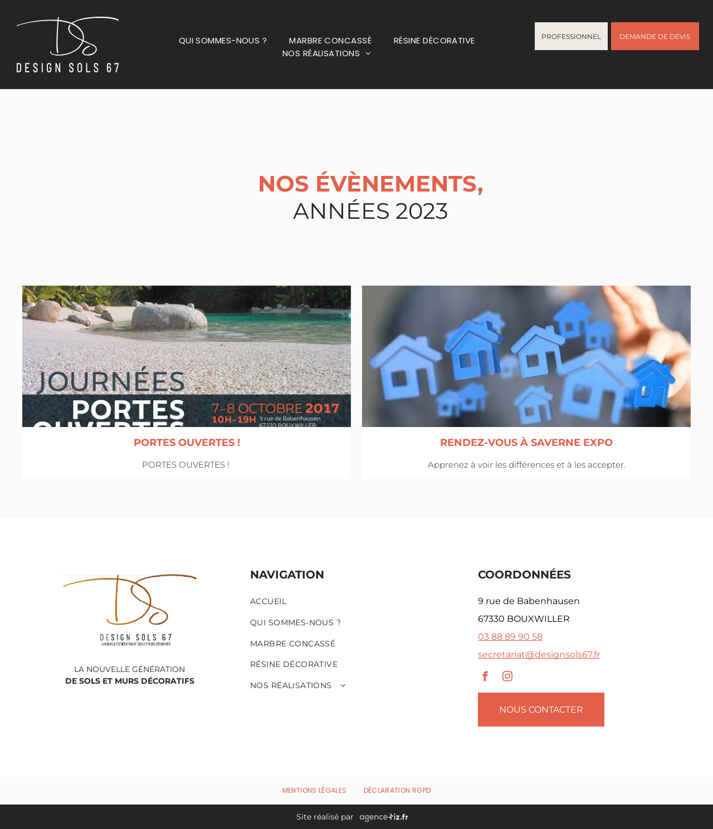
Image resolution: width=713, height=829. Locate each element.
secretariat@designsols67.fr (539, 654)
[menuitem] (223, 40)
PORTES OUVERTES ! (187, 442)
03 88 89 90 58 (510, 636)
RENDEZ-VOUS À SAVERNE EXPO (526, 442)
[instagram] (507, 678)
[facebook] (485, 678)
